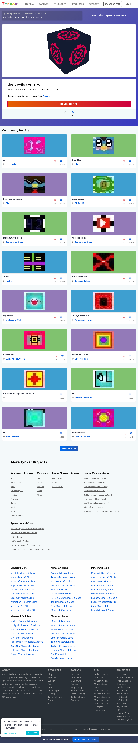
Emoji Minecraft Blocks (102, 595)
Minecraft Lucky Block (102, 591)
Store (50, 705)
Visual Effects (16, 484)
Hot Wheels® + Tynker (20, 543)
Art (12, 480)
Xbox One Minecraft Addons (25, 647)
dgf (4, 160)
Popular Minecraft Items (63, 635)
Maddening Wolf (13, 321)
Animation (15, 501)
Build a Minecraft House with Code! (98, 497)
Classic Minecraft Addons (23, 656)
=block (6, 277)
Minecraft (28, 13)
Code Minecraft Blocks (102, 608)
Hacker (9, 282)
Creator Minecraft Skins (22, 591)
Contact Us (105, 731)
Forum (51, 702)
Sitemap (52, 695)
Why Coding (76, 689)
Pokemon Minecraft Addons (25, 652)
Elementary (122, 686)
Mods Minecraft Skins (21, 579)
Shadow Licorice (82, 438)
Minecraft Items (101, 702)
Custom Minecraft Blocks (103, 579)
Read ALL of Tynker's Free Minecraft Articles (101, 513)
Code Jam (98, 708)
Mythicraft (56, 484)
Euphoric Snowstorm (15, 360)
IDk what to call (79, 277)
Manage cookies (11, 733)
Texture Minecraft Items (63, 647)
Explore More (69, 450)
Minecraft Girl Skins (20, 608)
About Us (52, 679)
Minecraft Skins (101, 682)
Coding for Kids (13, 13)
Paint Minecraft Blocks (102, 583)
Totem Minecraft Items (62, 643)
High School (122, 692)
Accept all (32, 733)
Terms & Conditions (46, 731)
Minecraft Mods (101, 705)
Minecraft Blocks (102, 695)
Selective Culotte (82, 282)
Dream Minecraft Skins (22, 599)
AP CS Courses (123, 695)
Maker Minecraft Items (62, 631)
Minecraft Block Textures (103, 587)
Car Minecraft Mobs (61, 595)
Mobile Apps (54, 692)
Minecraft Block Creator (103, 575)
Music (13, 513)
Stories (13, 509)
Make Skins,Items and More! (95, 480)
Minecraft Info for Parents (94, 509)
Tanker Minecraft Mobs (62, 603)
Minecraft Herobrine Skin (23, 612)
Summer (75, 702)
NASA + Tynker (17, 539)
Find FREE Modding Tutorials (95, 501)
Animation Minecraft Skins (24, 603)
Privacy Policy (63, 731)
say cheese (8, 316)
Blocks (41, 13)
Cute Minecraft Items (61, 660)
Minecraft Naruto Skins (22, 595)
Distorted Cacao (82, 360)
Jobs (50, 689)
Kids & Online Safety (80, 731)
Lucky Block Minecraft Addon (25, 627)
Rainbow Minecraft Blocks (104, 599)
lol (73, 395)
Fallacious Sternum (84, 321)
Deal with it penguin (12, 199)
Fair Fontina (11, 164)
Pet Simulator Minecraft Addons (27, 643)
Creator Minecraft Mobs (63, 575)
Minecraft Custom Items (63, 627)
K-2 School (122, 699)
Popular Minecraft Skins (23, 587)
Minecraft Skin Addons (22, 635)
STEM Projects (123, 718)
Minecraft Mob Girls (61, 591)
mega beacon (78, 199)
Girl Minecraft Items (61, 656)
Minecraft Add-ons (102, 699)
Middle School (123, 689)
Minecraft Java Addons (22, 639)
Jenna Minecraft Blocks (102, 612)
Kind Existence (12, 438)
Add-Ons (40, 488)
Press (50, 686)
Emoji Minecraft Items (62, 639)
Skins (39, 480)
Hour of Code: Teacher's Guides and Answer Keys (30, 551)
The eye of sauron (80, 316)
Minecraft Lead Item (61, 623)
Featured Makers (79, 692)
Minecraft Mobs (101, 692)
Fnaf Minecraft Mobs (61, 583)
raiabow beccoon (80, 356)
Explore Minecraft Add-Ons (94, 492)
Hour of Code (100, 712)
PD (118, 712)
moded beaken (79, 434)
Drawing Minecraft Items (63, 652)
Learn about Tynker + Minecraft (109, 15)
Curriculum (76, 679)
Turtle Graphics (17, 517)
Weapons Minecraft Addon (24, 631)
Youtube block (79, 238)
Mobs (39, 497)
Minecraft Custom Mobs (63, 612)
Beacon (46, 96)
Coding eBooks (55, 699)
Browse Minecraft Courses (94, 484)
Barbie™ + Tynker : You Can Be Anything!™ (27, 530)
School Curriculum (125, 679)
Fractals (14, 497)
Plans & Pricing (78, 695)
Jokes (13, 488)
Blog (50, 676)
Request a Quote (124, 721)
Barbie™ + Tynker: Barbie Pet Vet (24, 535)
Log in (129, 4)
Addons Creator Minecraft (24, 623)
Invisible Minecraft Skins (23, 575)
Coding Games (101, 676)
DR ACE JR (79, 203)
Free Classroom (124, 682)
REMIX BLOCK (69, 104)
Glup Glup (76, 160)
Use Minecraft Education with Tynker (98, 505)
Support (51, 682)
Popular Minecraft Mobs (63, 587)
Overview (75, 676)
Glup (77, 164)
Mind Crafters (57, 488)
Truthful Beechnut (83, 399)
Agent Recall (57, 480)
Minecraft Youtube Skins (23, 583)
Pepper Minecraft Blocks (103, 603)
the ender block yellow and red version (19, 395)
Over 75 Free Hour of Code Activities (25, 547)
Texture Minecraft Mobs (63, 579)
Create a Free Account (86, 739)
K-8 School (122, 702)
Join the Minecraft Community (96, 488)
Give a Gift (76, 682)
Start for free (112, 4)
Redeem (75, 686)
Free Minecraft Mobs (61, 608)
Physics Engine (17, 492)
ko (4, 434)
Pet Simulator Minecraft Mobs (66, 599)
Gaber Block (8, 356)
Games (13, 505)
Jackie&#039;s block (12, 238)
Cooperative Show (14, 243)
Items (39, 492)
